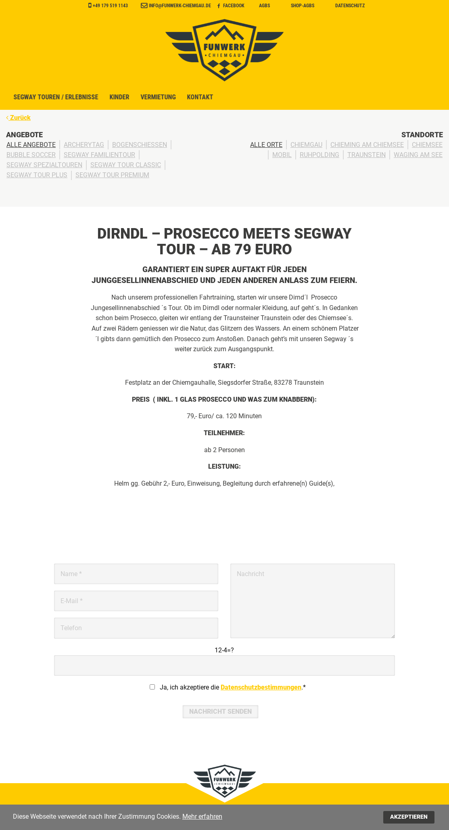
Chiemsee (427, 145)
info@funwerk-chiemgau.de (180, 5)
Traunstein (366, 155)
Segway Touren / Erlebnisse (167, 98)
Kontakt (319, 98)
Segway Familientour (99, 155)
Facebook (230, 5)
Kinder (234, 98)
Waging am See (418, 155)
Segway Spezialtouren (44, 165)
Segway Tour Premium (112, 175)
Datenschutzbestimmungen (261, 687)
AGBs (264, 5)
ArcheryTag (84, 145)
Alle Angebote (31, 145)
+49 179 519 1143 (110, 5)
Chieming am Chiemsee (367, 145)
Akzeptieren (409, 816)
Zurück (18, 118)
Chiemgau (306, 145)
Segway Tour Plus (36, 175)
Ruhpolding (319, 155)
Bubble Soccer (31, 155)
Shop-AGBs (302, 5)
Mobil (282, 155)
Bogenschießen (139, 145)
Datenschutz (350, 5)
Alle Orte (266, 145)
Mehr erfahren (202, 816)
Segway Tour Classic (125, 165)
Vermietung (275, 98)
